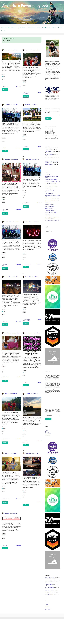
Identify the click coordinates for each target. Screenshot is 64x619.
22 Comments (18, 148)
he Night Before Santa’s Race (52, 210)
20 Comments (18, 321)
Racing (4, 264)
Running (6, 210)
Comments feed (48, 433)
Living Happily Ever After (49, 214)
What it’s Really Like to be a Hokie (50, 183)
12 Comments (39, 502)
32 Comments (39, 382)
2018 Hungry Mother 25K (49, 164)
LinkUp (25, 382)
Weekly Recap (5, 321)
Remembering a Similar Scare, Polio (51, 179)
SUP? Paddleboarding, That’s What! (51, 212)
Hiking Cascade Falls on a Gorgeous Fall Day (52, 220)
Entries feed (47, 432)
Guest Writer (26, 502)
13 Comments (18, 498)
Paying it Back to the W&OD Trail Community (52, 181)
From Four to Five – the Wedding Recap (52, 198)
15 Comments (18, 86)
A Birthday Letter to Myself (49, 206)
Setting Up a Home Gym (49, 193)
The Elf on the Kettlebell (49, 208)
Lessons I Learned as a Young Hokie (51, 185)
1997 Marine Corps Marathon (50, 148)
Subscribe (48, 118)
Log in (46, 431)
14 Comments (39, 92)
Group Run (26, 264)
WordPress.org (47, 609)
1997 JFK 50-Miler (48, 151)
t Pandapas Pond (52, 218)
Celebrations (5, 498)
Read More (5, 89)
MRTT (4, 148)
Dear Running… (47, 174)
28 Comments (18, 545)
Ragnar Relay (5, 86)
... (2, 47)
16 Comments (18, 264)
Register (46, 430)
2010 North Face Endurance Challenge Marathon (51, 162)
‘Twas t (46, 210)
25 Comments (39, 146)
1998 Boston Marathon (49, 154)
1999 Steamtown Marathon (49, 157)
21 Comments (39, 264)
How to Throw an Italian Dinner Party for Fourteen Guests (51, 202)
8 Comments (18, 376)
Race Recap (26, 93)
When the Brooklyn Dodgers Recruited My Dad (52, 191)
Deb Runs (16, 49)
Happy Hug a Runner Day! (49, 204)
